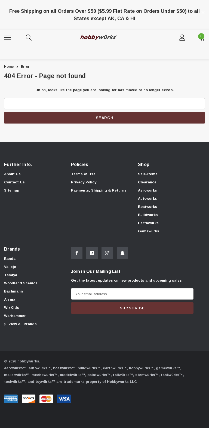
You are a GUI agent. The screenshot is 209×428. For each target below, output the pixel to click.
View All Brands (19, 324)
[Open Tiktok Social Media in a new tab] (92, 254)
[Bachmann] (13, 292)
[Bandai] (10, 259)
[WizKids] (11, 308)
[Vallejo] (10, 267)
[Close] (203, 12)
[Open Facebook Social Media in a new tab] (76, 254)
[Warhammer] (15, 316)
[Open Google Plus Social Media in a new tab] (107, 254)
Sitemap (11, 190)
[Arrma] (9, 300)
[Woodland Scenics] (21, 283)
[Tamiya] (10, 275)
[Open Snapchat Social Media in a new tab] (122, 254)
